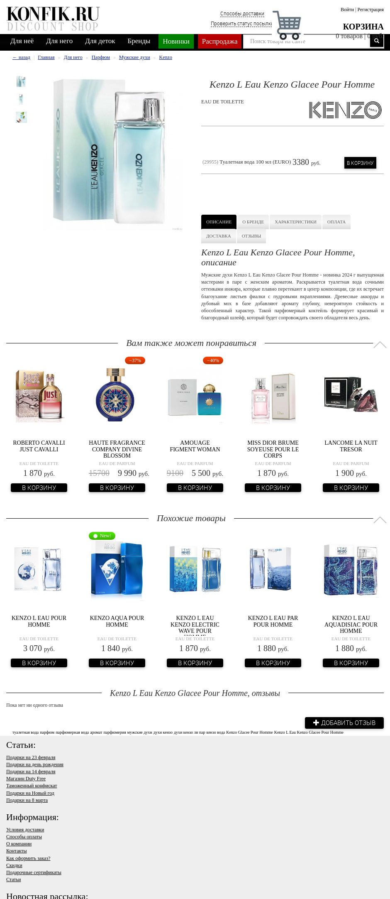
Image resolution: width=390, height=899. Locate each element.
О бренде (253, 221)
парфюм (47, 732)
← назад (21, 57)
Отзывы (251, 235)
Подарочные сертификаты (33, 872)
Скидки (14, 865)
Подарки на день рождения (34, 764)
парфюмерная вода (72, 732)
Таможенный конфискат (31, 786)
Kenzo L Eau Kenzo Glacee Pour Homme (309, 732)
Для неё (22, 41)
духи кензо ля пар (189, 732)
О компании (19, 844)
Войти (347, 9)
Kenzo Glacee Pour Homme (249, 732)
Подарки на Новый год (30, 793)
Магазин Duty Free (26, 778)
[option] (21, 81)
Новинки (176, 41)
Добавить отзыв (344, 722)
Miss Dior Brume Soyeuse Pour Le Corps (273, 449)
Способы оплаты (24, 837)
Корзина (363, 26)
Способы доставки (242, 13)
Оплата (336, 221)
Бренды (139, 41)
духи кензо (163, 732)
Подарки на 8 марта (27, 800)
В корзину (360, 162)
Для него (59, 41)
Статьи (13, 879)
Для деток (100, 41)
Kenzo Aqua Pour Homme (117, 621)
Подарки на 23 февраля (30, 757)
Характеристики (296, 221)
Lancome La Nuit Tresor (351, 446)
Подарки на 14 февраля (30, 771)
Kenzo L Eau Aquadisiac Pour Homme (351, 624)
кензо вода (216, 732)
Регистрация (370, 9)
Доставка (218, 235)
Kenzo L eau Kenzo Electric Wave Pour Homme (195, 627)
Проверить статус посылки (242, 23)
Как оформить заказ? (28, 858)
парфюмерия (114, 732)
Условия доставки (25, 830)
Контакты (16, 851)
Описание (219, 221)
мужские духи (139, 732)
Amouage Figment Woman (195, 446)
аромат (96, 732)
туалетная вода (25, 732)
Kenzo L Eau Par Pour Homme (273, 621)
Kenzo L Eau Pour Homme (39, 621)
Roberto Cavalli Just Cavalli (39, 446)
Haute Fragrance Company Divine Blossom (117, 449)
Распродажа (220, 41)
